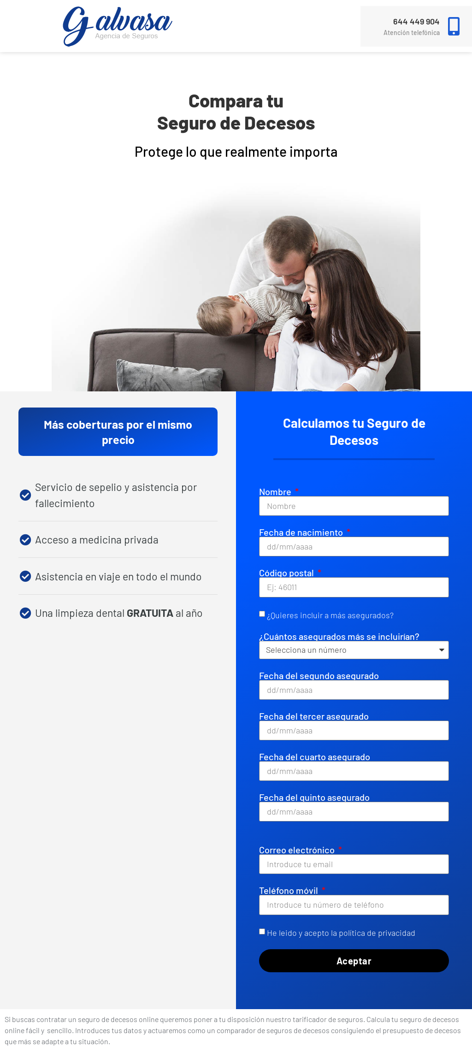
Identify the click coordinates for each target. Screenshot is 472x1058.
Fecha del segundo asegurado (319, 675)
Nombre (276, 491)
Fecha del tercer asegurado (314, 716)
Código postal (287, 572)
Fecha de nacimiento (302, 532)
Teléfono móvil (289, 890)
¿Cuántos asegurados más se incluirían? (339, 636)
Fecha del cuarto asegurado (314, 756)
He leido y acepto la (341, 932)
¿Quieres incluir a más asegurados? (330, 614)
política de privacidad (377, 932)
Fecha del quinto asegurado (314, 797)
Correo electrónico (297, 849)
